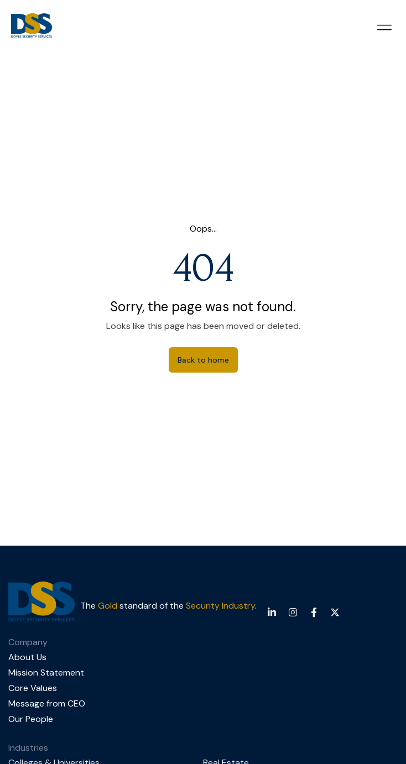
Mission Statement (46, 672)
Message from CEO (46, 703)
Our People (30, 719)
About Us (27, 657)
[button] (384, 27)
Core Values (32, 688)
